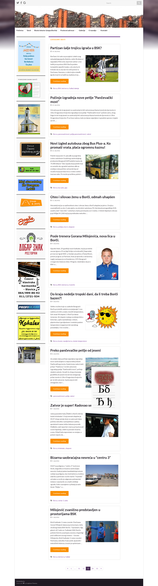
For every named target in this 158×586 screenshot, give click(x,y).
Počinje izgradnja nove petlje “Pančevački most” (81, 100)
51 (79, 568)
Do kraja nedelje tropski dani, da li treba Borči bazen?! (84, 296)
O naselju (93, 30)
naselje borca (67, 341)
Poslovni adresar (67, 30)
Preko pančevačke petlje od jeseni (75, 350)
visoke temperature (80, 341)
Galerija (82, 30)
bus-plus (61, 188)
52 (83, 568)
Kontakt (104, 30)
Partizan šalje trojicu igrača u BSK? (76, 48)
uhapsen (72, 227)
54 (92, 568)
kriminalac (61, 448)
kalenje (76, 88)
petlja (67, 396)
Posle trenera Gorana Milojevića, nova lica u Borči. (82, 238)
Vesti (29, 30)
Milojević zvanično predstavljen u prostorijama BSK (75, 512)
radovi (89, 134)
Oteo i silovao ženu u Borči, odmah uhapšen (82, 197)
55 (97, 568)
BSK (59, 88)
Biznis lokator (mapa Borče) (45, 30)
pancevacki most (64, 134)
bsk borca (65, 88)
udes (66, 501)
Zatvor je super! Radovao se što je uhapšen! (82, 405)
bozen (60, 341)
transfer (72, 285)
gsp (66, 188)
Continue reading (59, 81)
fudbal (71, 88)
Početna (19, 30)
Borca (55, 88)
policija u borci (63, 227)
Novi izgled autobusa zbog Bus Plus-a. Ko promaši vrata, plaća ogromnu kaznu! (80, 145)
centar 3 (61, 501)
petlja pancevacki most (78, 134)
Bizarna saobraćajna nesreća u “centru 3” (80, 457)
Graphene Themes (31, 583)
